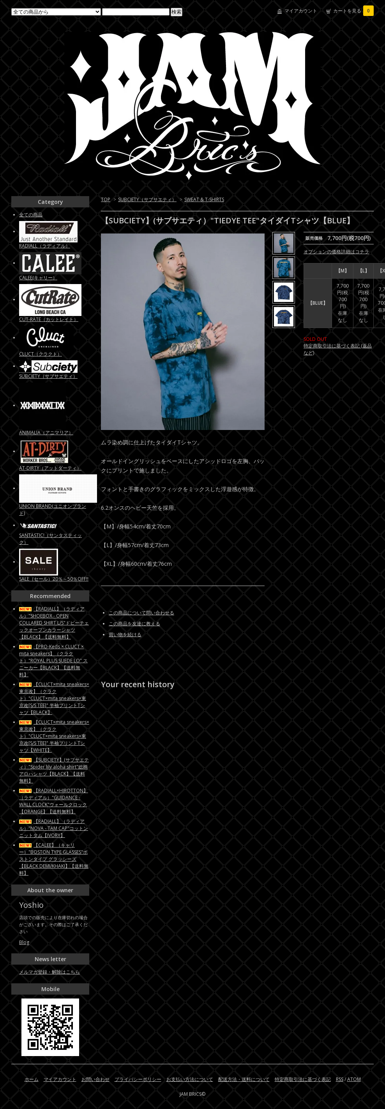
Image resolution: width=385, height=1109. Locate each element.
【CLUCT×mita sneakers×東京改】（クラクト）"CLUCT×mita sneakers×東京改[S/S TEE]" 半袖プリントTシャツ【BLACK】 (54, 698)
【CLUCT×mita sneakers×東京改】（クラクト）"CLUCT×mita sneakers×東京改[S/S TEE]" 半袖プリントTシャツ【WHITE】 (54, 736)
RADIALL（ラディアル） (44, 245)
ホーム (32, 1079)
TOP (105, 199)
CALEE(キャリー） (38, 277)
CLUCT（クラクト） (40, 354)
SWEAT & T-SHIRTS (204, 199)
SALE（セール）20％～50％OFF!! (53, 579)
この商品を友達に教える (134, 623)
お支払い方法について (189, 1079)
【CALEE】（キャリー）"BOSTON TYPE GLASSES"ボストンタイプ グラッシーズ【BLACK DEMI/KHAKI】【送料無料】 (53, 859)
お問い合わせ (95, 1079)
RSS (339, 1079)
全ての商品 (30, 214)
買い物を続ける (125, 634)
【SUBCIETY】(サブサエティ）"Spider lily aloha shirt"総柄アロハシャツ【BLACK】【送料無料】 (54, 770)
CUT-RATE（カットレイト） (48, 319)
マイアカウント (300, 10)
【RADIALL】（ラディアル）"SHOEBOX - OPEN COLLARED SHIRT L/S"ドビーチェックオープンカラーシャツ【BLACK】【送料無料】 (54, 622)
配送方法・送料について (244, 1079)
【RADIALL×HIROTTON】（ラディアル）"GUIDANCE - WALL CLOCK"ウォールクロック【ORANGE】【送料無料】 (53, 801)
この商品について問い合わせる (141, 612)
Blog (24, 942)
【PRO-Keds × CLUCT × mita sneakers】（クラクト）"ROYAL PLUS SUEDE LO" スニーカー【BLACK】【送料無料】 (53, 660)
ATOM (354, 1079)
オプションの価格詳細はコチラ (336, 251)
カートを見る (353, 10)
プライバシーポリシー (138, 1079)
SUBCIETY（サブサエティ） (147, 199)
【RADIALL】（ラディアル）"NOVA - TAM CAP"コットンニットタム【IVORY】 (53, 828)
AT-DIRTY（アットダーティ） (50, 468)
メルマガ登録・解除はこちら (49, 972)
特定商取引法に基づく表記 (303, 1079)
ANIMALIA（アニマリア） (46, 432)
